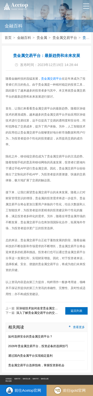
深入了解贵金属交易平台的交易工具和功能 (37, 312)
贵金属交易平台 (64, 38)
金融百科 (24, 38)
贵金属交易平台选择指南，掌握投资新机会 (36, 365)
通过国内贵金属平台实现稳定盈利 (30, 355)
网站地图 (8, 381)
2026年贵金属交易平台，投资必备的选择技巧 (38, 346)
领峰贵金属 (26, 379)
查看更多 (79, 327)
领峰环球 (17, 379)
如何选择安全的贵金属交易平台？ (30, 336)
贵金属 (42, 38)
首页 (8, 38)
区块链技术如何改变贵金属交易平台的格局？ (37, 308)
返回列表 (76, 311)
